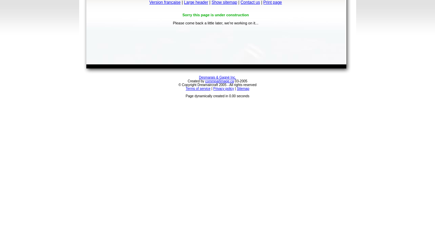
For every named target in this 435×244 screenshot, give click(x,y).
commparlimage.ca (219, 81)
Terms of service (198, 88)
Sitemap (243, 88)
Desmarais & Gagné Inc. (217, 77)
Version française (164, 2)
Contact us (250, 2)
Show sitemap (224, 2)
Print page (272, 2)
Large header (196, 2)
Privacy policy (223, 88)
